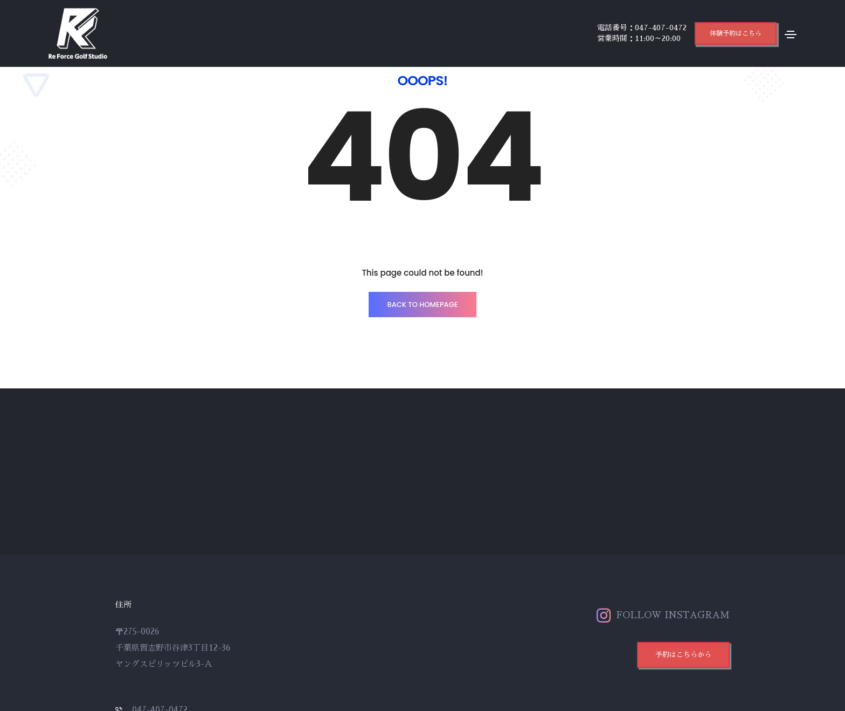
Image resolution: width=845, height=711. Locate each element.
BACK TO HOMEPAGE (422, 304)
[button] (736, 33)
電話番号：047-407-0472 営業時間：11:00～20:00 (642, 33)
